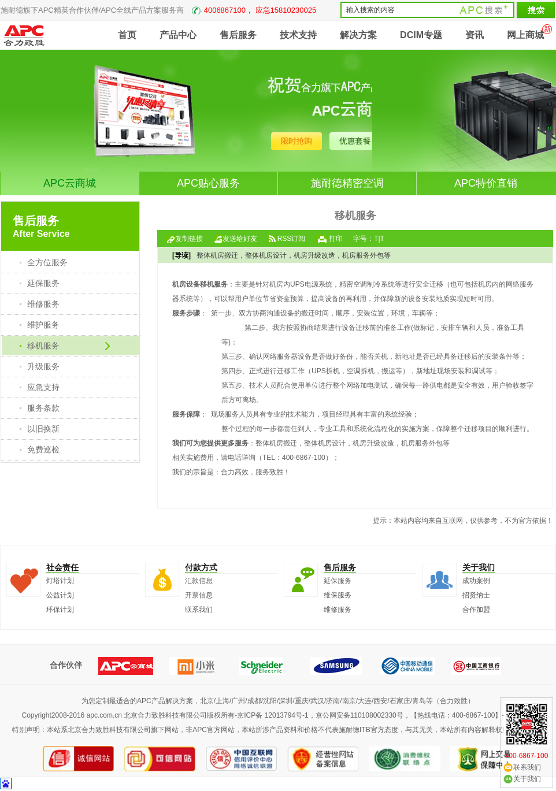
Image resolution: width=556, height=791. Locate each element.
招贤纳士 (476, 595)
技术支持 (298, 35)
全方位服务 (47, 262)
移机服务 (43, 345)
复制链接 (189, 239)
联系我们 (199, 610)
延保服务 (43, 283)
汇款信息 (199, 581)
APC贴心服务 (208, 183)
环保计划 (60, 610)
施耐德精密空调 (347, 183)
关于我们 (527, 779)
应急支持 (43, 387)
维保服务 (337, 595)
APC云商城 (69, 183)
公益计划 (60, 595)
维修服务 (43, 304)
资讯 (474, 35)
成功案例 (476, 581)
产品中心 (178, 35)
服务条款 (43, 408)
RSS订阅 (291, 239)
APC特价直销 (485, 183)
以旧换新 (43, 428)
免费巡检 (43, 449)
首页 (127, 35)
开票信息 (199, 595)
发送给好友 (240, 239)
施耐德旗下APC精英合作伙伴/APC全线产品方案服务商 (158, 10)
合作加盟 (476, 610)
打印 (336, 239)
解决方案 (358, 35)
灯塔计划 (60, 581)
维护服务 (43, 324)
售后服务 (238, 35)
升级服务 (43, 366)
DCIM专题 (421, 35)
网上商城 (525, 35)
